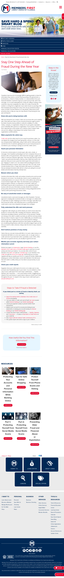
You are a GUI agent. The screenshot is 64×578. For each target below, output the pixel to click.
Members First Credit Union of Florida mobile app (14, 249)
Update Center (54, 533)
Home (2, 57)
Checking (16, 504)
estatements (16, 247)
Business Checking (31, 502)
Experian (36, 312)
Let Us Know (21, 344)
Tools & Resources (55, 503)
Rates (15, 509)
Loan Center (32, 465)
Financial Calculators (8, 51)
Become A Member (7, 38)
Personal (16, 500)
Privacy (24, 547)
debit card (12, 252)
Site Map (40, 547)
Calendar (53, 514)
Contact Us (41, 2)
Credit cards (4, 138)
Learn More (34, 393)
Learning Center (55, 510)
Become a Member (6, 502)
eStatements (54, 526)
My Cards (31, 300)
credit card (4, 254)
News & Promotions (56, 512)
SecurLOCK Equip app (18, 254)
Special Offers (5, 53)
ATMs (53, 2)
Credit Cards (50, 465)
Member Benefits (43, 512)
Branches (4, 43)
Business (28, 500)
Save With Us (17, 502)
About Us (48, 2)
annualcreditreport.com (7, 278)
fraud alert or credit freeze (30, 314)
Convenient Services (44, 510)
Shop (3, 509)
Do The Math (5, 507)
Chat (59, 568)
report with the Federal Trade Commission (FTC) (22, 318)
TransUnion (12, 314)
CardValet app (23, 252)
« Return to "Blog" (6, 456)
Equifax (32, 312)
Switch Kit (53, 521)
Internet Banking (28, 247)
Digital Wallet (42, 507)
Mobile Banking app (28, 302)
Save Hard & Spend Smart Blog (56, 518)
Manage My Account (7, 504)
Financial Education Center (10, 48)
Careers (23, 479)
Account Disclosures (56, 531)
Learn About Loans (6, 500)
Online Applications (56, 524)
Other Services (42, 503)
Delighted (24, 347)
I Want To (14, 465)
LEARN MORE (8, 405)
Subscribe (53, 92)
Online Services (43, 505)
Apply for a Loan (7, 41)
